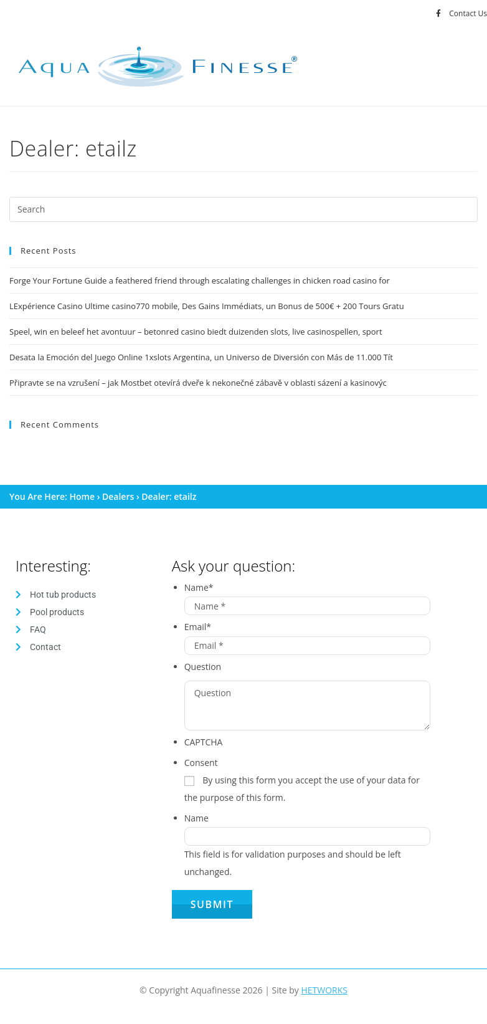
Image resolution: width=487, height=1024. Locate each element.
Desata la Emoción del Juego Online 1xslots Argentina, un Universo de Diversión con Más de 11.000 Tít (201, 357)
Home (82, 496)
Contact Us (468, 13)
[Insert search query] (243, 209)
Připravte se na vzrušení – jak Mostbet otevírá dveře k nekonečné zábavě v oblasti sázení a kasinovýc (198, 382)
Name (199, 587)
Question (203, 666)
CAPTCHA (203, 742)
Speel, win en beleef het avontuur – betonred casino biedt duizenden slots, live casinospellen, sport (195, 331)
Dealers (118, 496)
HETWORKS (324, 990)
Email (197, 627)
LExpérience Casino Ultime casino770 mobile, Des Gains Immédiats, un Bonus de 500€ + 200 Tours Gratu (206, 306)
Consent (201, 762)
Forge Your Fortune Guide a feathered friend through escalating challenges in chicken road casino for (199, 280)
